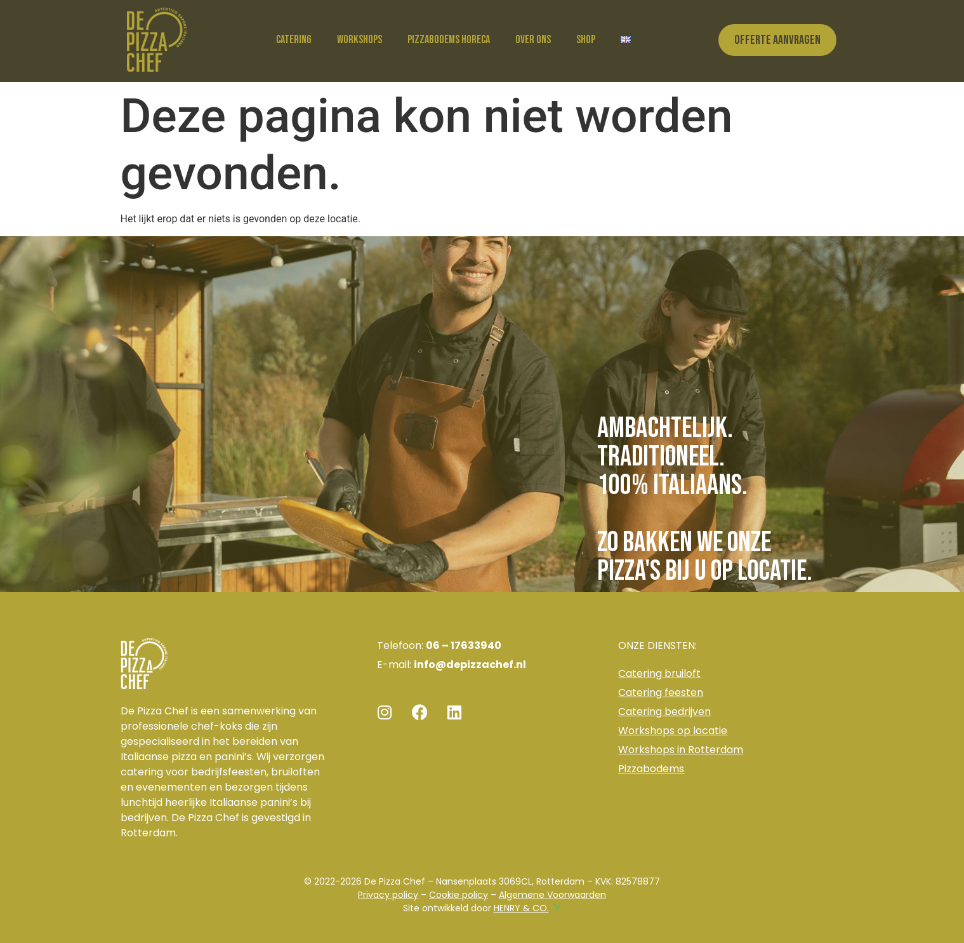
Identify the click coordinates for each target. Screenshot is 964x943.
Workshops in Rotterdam (680, 749)
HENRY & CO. (521, 908)
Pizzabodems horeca (448, 39)
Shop (585, 39)
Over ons (533, 39)
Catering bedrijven (664, 711)
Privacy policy (388, 894)
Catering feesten (660, 692)
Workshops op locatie (672, 730)
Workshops (359, 39)
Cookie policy (458, 894)
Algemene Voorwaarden (552, 894)
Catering (294, 39)
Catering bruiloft (659, 673)
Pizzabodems (651, 768)
